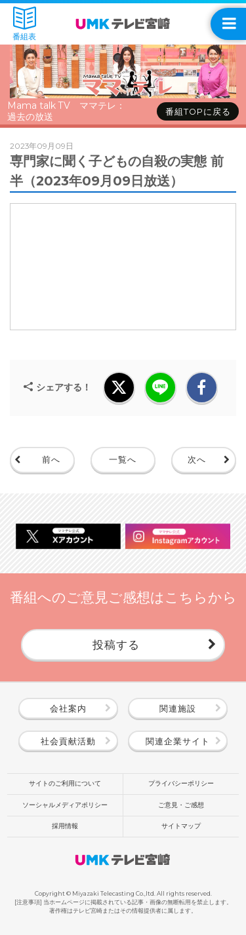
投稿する (116, 644)
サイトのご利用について (65, 783)
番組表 (24, 24)
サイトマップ (181, 826)
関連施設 (177, 709)
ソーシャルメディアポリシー (65, 805)
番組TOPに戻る (198, 112)
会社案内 (68, 709)
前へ (51, 460)
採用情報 (65, 826)
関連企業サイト (178, 741)
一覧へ (122, 460)
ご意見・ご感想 (181, 805)
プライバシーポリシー (181, 783)
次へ (197, 460)
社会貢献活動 (68, 741)
